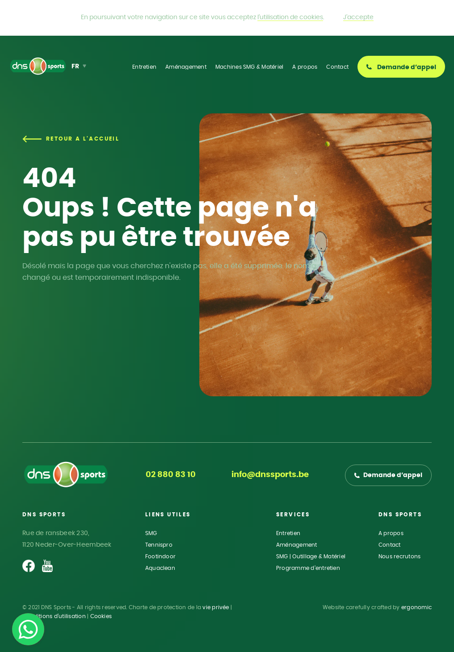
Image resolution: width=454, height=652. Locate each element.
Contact (389, 545)
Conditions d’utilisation (54, 616)
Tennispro (158, 545)
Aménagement (296, 545)
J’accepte (358, 17)
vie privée (215, 607)
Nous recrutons (399, 556)
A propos (391, 533)
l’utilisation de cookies (290, 17)
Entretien (288, 533)
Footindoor (160, 556)
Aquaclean (160, 568)
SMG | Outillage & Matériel (310, 556)
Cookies (101, 616)
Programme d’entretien (308, 568)
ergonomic (416, 607)
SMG (151, 533)
